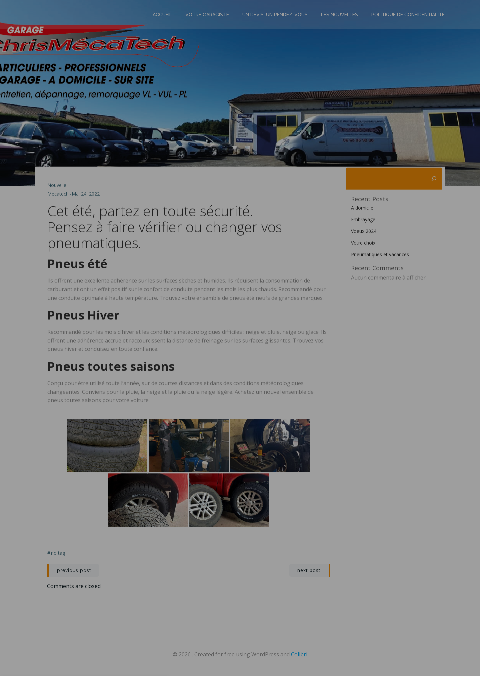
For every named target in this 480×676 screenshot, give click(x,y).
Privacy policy (240, 416)
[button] (240, 384)
